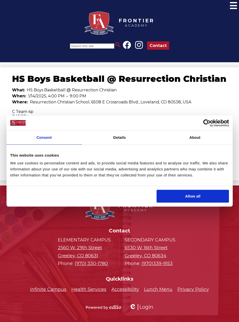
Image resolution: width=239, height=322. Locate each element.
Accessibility (125, 289)
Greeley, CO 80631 (86, 251)
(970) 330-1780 (91, 263)
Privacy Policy (193, 289)
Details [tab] (119, 137)
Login (141, 307)
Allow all (193, 196)
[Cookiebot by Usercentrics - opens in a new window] (207, 123)
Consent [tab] (44, 137)
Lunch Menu (158, 289)
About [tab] (195, 137)
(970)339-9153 (157, 263)
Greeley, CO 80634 (153, 251)
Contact (158, 45)
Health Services (88, 289)
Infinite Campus (48, 289)
